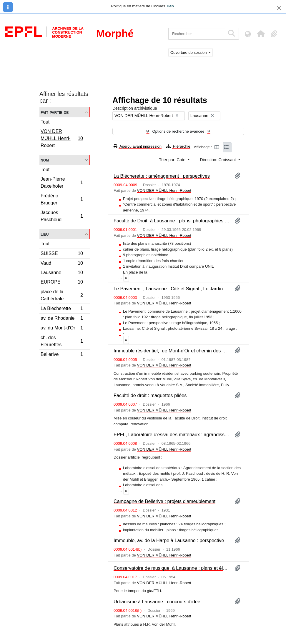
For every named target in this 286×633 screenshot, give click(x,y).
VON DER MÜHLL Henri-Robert (61, 138)
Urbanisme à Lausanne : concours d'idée (157, 601)
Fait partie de (55, 112)
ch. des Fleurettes (61, 341)
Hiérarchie (178, 146)
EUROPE (61, 283)
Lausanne (61, 273)
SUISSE (61, 254)
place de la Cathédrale (61, 295)
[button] (260, 34)
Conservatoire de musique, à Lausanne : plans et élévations (172, 568)
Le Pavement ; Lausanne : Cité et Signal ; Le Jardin (168, 288)
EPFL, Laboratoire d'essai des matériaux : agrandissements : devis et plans (172, 434)
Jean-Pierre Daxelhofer (61, 182)
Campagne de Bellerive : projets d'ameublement (164, 501)
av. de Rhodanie (61, 319)
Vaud (61, 264)
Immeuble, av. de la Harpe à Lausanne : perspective (169, 540)
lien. (171, 6)
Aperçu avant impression (138, 146)
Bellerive (61, 355)
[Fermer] (279, 8)
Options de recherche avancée (178, 131)
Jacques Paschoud (61, 216)
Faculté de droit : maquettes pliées (150, 395)
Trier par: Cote (173, 159)
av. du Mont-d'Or (61, 328)
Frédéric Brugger (61, 199)
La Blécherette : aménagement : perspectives (162, 176)
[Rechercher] (196, 34)
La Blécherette (61, 309)
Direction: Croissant (218, 159)
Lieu (45, 234)
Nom (45, 160)
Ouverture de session (189, 52)
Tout (45, 121)
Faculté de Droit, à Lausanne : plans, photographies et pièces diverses (172, 220)
